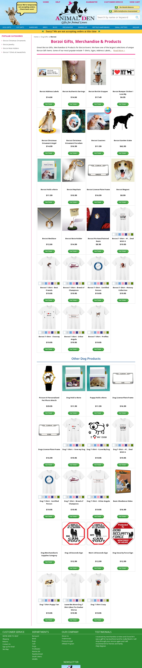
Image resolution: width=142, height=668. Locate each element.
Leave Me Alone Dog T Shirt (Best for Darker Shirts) (73, 607)
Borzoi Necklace (49, 238)
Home (36, 37)
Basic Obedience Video (123, 501)
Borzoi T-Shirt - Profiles (98, 336)
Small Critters (121, 27)
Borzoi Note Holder (73, 238)
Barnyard (33, 27)
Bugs (55, 27)
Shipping (6, 639)
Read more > (119, 50)
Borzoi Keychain (74, 189)
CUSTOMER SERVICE (113, 2)
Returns (5, 641)
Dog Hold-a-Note (73, 397)
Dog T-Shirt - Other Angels (98, 501)
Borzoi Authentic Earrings (74, 91)
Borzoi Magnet (122, 189)
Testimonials (66, 639)
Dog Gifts (7, 27)
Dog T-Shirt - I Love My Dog (98, 449)
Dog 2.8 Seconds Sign (74, 553)
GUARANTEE (91, 2)
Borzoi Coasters (98, 140)
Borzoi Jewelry (8, 44)
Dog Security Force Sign (123, 553)
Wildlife (136, 27)
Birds (45, 27)
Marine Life (82, 27)
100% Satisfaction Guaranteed (125, 11)
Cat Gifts (20, 27)
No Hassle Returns (127, 7)
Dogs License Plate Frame (49, 449)
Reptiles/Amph (37, 654)
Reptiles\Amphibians (101, 27)
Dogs (34, 646)
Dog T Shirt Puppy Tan (49, 604)
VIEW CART (135, 2)
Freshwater (68, 27)
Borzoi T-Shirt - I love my (49, 336)
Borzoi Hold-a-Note (49, 189)
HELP (58, 2)
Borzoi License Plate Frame (98, 189)
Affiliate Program (68, 644)
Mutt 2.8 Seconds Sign (98, 553)
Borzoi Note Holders (11, 48)
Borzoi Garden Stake (123, 140)
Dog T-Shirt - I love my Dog (73, 449)
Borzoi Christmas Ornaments (14, 40)
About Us (65, 636)
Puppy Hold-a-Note (98, 397)
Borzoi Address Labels (49, 91)
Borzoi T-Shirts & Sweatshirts (14, 52)
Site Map (6, 649)
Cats (33, 644)
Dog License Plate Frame (123, 397)
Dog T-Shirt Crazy (98, 604)
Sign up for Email (9, 647)
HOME (46, 2)
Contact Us (6, 644)
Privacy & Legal (67, 641)
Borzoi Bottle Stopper (98, 91)
